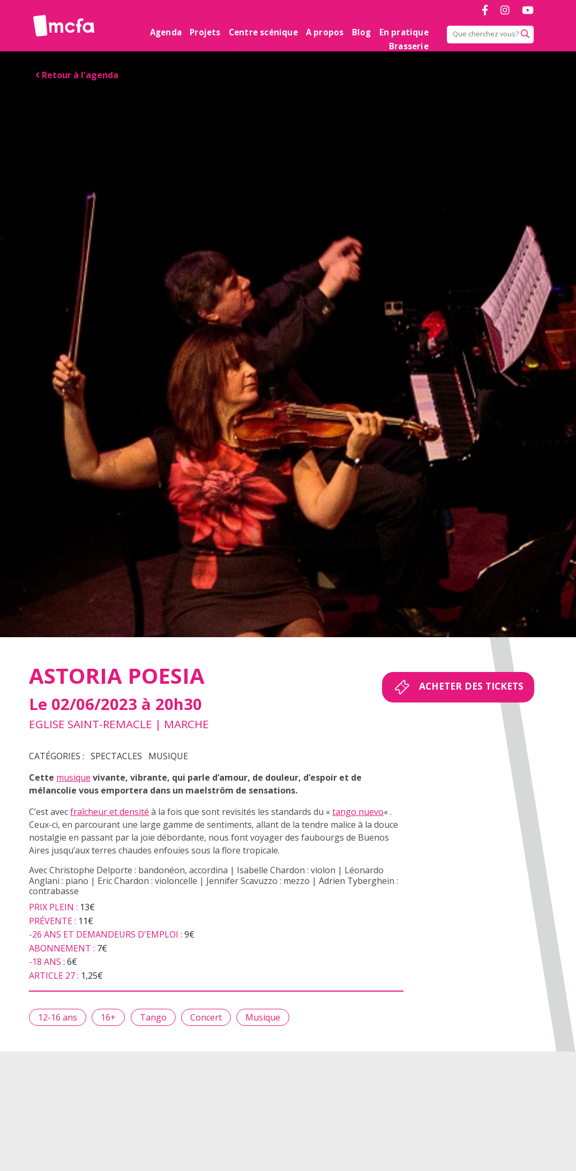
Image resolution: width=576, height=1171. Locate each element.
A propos (325, 32)
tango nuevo (358, 812)
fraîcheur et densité (109, 812)
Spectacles (116, 756)
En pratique (404, 32)
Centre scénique (263, 32)
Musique (168, 756)
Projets (205, 32)
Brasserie (409, 46)
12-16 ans (57, 1017)
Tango (153, 1017)
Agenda (166, 32)
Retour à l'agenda (76, 75)
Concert (206, 1017)
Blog (361, 32)
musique (73, 777)
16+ (108, 1017)
